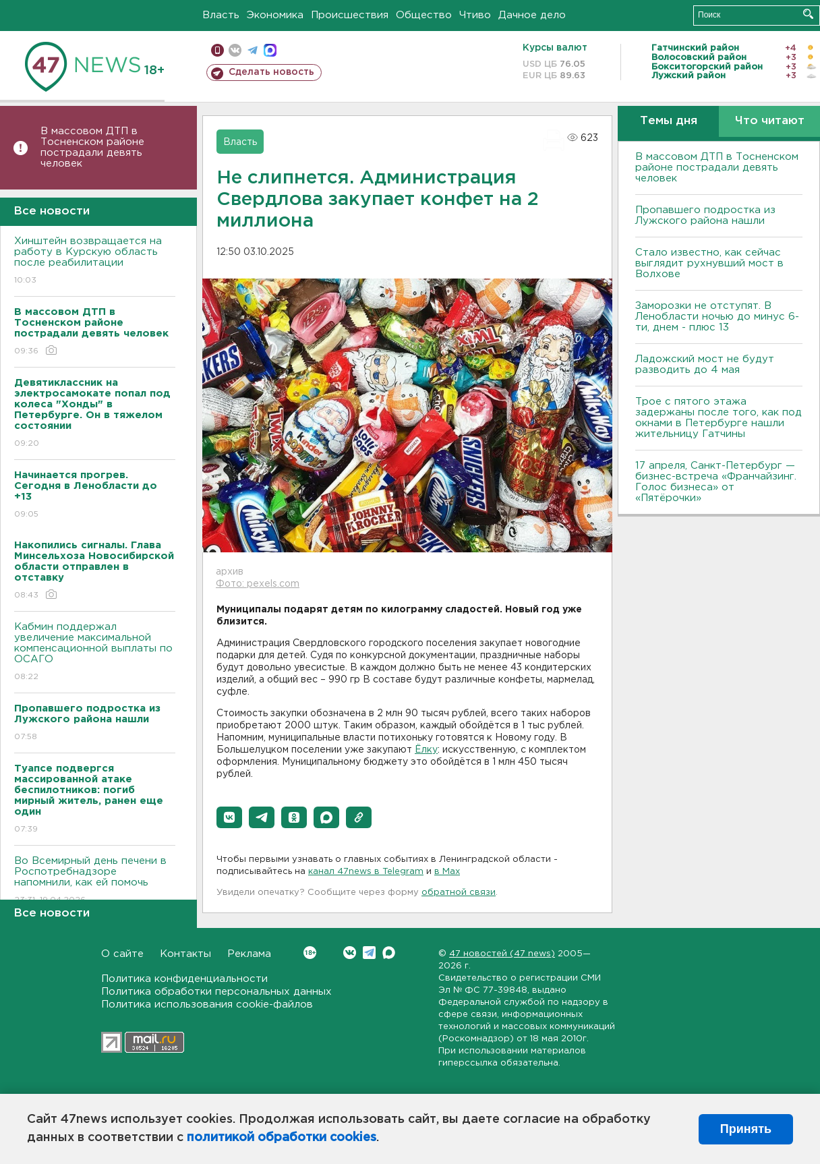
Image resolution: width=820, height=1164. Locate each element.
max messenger (270, 50)
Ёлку (426, 750)
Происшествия (349, 15)
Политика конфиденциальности (184, 978)
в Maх (447, 871)
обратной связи (458, 892)
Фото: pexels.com (257, 584)
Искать (808, 14)
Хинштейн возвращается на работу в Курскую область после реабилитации (94, 261)
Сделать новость (271, 72)
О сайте (122, 954)
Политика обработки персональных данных (216, 991)
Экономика (275, 15)
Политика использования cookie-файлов (207, 1004)
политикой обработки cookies (281, 1137)
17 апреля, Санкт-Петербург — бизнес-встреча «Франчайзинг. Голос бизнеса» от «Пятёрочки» (715, 481)
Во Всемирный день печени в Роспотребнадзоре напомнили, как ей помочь (94, 881)
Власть (220, 15)
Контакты (185, 954)
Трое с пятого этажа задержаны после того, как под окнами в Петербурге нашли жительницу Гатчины (718, 417)
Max (388, 952)
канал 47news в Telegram (365, 871)
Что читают (769, 121)
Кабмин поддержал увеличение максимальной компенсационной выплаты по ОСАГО (94, 652)
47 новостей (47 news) (502, 954)
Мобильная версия (217, 50)
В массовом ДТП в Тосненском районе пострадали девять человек (92, 147)
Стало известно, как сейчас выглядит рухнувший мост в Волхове (709, 263)
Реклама (249, 954)
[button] (229, 817)
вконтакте (235, 50)
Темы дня (668, 121)
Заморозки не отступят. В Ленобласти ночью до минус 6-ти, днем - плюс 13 (717, 316)
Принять (745, 1129)
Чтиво (475, 15)
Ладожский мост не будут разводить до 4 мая (704, 364)
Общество (424, 15)
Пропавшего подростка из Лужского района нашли (705, 215)
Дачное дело (532, 15)
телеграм (252, 50)
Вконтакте (309, 952)
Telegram (369, 952)
